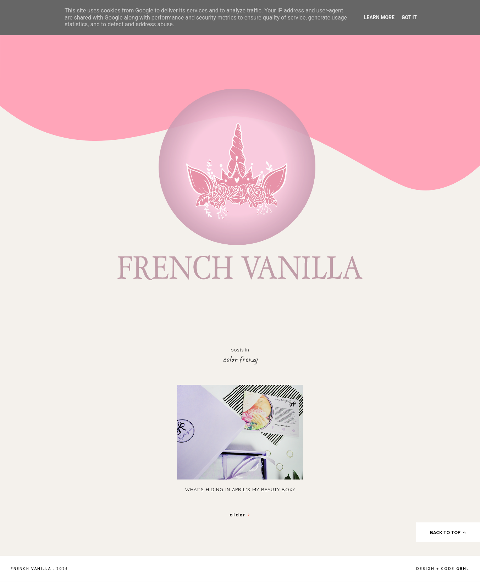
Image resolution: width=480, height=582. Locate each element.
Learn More (379, 17)
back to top (448, 532)
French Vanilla (31, 568)
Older (240, 514)
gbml (462, 568)
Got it (409, 17)
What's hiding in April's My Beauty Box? (240, 489)
